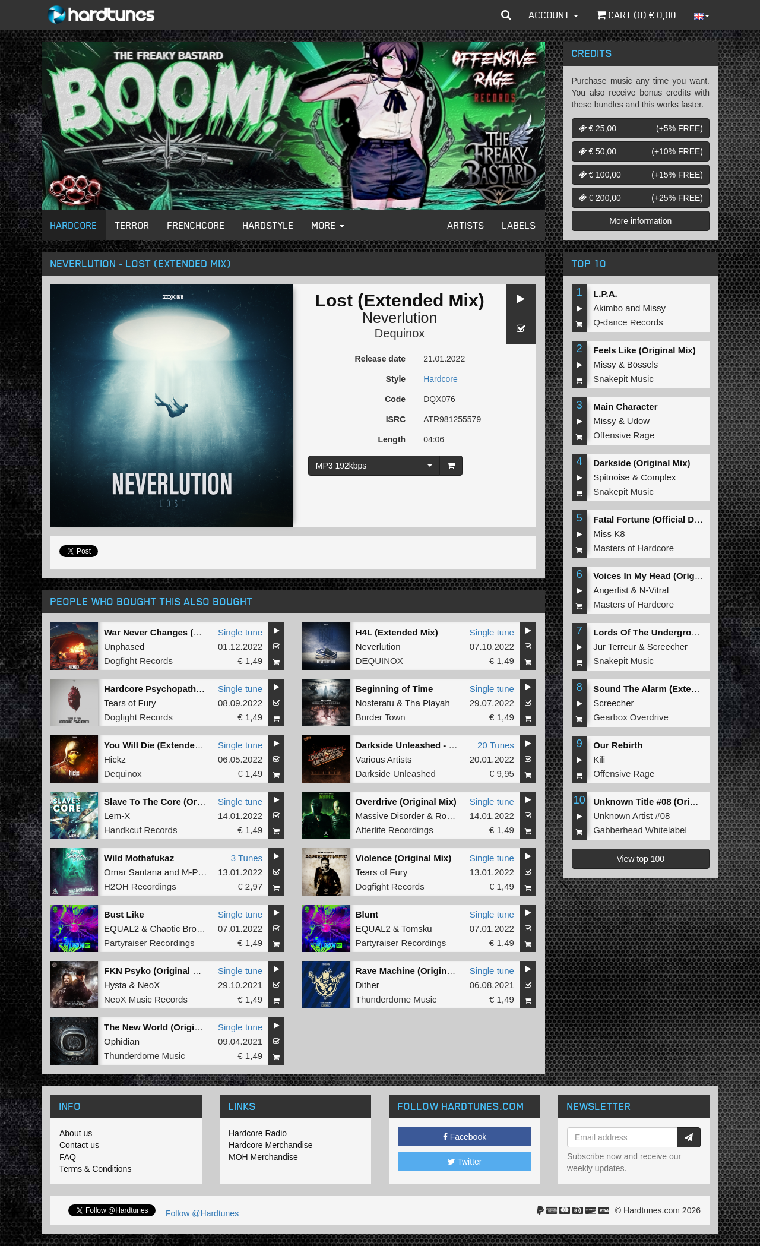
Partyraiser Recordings (149, 943)
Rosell (447, 816)
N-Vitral (654, 590)
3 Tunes (246, 858)
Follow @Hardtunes (202, 1213)
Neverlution (399, 317)
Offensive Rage (623, 435)
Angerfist (610, 590)
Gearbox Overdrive (631, 717)
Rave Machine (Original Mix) (415, 971)
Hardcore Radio (258, 1133)
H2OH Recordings (140, 886)
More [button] (328, 225)
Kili (599, 759)
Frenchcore (196, 225)
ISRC (396, 419)
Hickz (115, 759)
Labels (519, 225)
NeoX (149, 985)
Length (392, 439)
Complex (658, 477)
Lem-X (117, 816)
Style (396, 379)
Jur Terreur (614, 646)
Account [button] (553, 15)
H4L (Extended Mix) (397, 632)
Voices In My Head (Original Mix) (661, 576)
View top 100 (640, 859)
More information (640, 221)
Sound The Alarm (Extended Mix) (662, 689)
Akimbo (608, 308)
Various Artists (384, 759)
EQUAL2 (121, 929)
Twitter (465, 1161)
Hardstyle (268, 225)
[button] (506, 15)
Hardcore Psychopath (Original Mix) (179, 689)
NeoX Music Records (146, 999)
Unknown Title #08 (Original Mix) (661, 801)
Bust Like (124, 914)
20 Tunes (495, 745)
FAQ (67, 1157)
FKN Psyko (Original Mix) (157, 971)
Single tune (240, 632)
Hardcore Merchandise (271, 1145)
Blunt (367, 914)
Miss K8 (609, 534)
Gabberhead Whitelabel (640, 830)
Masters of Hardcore (633, 548)
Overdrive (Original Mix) (406, 801)
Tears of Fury (130, 703)
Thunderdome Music (396, 999)
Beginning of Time (394, 689)
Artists (466, 225)
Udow (638, 421)
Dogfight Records (138, 661)
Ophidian (122, 1041)
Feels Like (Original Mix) (644, 350)
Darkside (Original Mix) (641, 463)
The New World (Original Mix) (165, 1027)
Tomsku (416, 929)
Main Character (625, 406)
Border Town (381, 717)
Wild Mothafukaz (139, 858)
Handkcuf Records (140, 830)
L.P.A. (605, 294)
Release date (380, 358)
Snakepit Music (623, 379)
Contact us (79, 1145)
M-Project (201, 872)
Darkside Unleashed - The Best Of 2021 (438, 745)
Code (395, 399)
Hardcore (73, 225)
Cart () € (636, 15)
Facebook (464, 1136)
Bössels (642, 364)
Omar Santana (133, 872)
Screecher (667, 646)
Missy (654, 308)
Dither (367, 985)
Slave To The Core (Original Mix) (172, 801)
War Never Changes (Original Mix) (175, 632)
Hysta (115, 985)
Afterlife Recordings (394, 830)
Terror (132, 225)
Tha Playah (427, 703)
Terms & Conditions (95, 1169)
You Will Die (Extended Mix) (162, 745)
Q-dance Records (628, 322)
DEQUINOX (379, 661)
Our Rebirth (617, 745)
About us (75, 1133)
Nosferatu (375, 703)
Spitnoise (611, 477)
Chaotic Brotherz (183, 929)
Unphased (124, 646)
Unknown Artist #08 (631, 816)
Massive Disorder (390, 816)
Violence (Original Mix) (403, 858)
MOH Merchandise (263, 1157)
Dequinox (400, 333)
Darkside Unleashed (396, 774)
